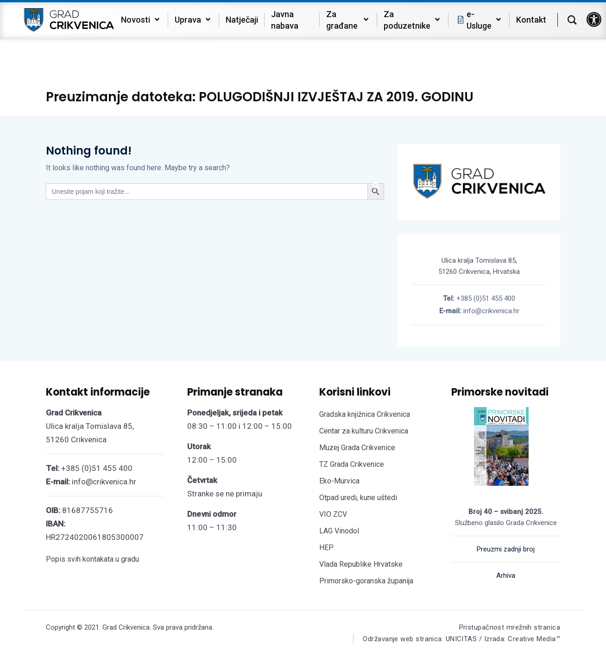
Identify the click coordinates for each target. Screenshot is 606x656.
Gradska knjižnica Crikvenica (364, 414)
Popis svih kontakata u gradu (92, 559)
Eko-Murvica (339, 481)
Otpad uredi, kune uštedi (358, 497)
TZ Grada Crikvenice (351, 464)
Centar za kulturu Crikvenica (363, 431)
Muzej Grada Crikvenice (357, 447)
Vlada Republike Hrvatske (361, 564)
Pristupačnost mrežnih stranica (510, 627)
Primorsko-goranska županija (366, 580)
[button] (594, 19)
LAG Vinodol (339, 530)
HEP (326, 547)
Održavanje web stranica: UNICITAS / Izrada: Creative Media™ (461, 639)
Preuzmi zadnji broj (506, 549)
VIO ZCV (333, 514)
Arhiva (505, 575)
